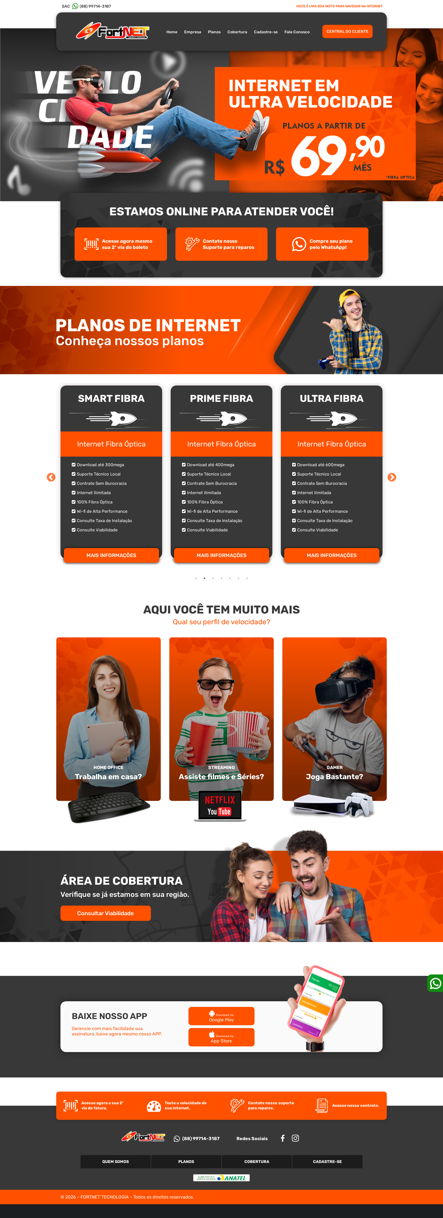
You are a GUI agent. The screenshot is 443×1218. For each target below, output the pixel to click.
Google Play (221, 1017)
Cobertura (237, 32)
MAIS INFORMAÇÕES (111, 555)
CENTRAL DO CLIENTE (347, 31)
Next (391, 477)
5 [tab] (230, 578)
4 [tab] (221, 578)
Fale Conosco (297, 32)
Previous (51, 477)
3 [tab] (213, 578)
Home (171, 32)
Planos (214, 32)
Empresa (192, 32)
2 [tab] (204, 578)
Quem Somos (115, 1161)
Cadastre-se (266, 32)
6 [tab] (238, 578)
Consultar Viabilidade (105, 913)
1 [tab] (196, 578)
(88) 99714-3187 (197, 1139)
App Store (221, 1038)
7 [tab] (247, 578)
